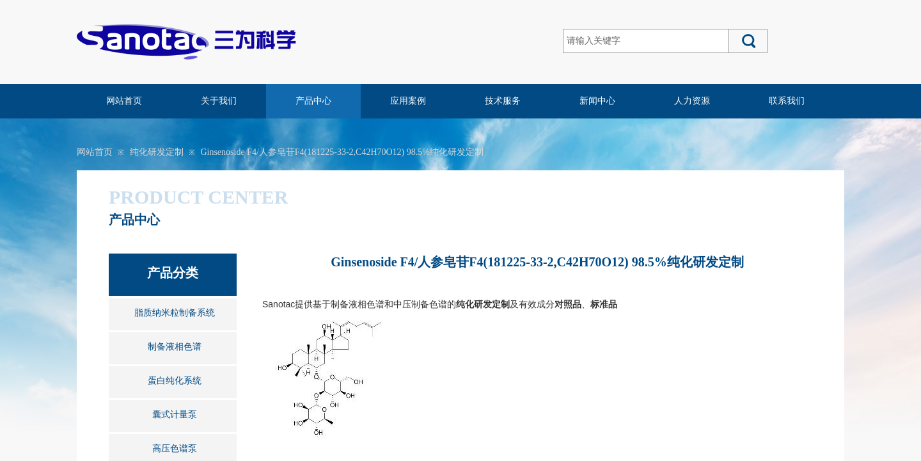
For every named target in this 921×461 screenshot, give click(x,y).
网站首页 (124, 101)
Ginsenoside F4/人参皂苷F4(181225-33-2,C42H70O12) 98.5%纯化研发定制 (342, 152)
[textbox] (646, 41)
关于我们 (219, 101)
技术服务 (503, 101)
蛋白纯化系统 (174, 380)
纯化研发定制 (157, 152)
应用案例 (408, 101)
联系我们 (787, 101)
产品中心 (313, 101)
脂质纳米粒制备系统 (174, 313)
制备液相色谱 (174, 347)
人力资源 (692, 101)
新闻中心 (597, 101)
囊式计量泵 (174, 414)
